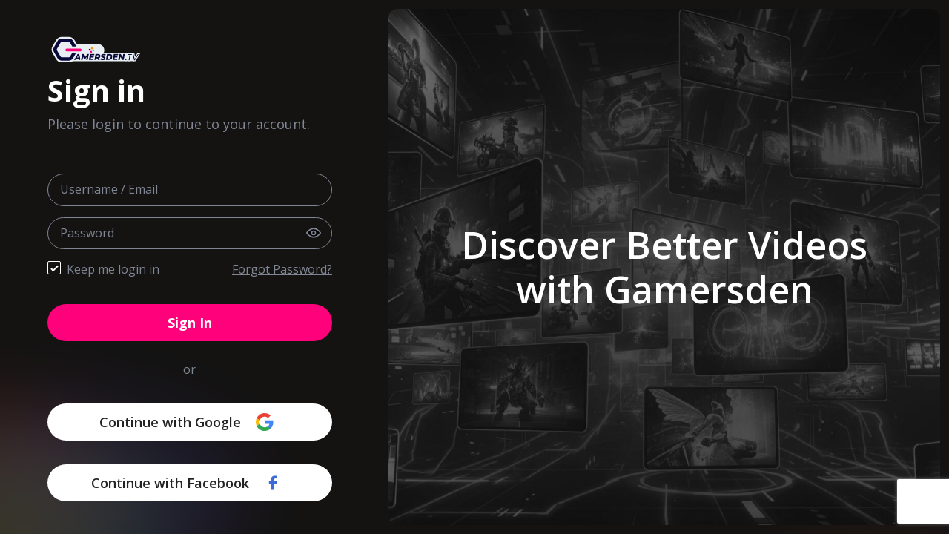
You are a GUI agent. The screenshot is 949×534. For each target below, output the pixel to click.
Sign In (190, 323)
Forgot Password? (282, 269)
